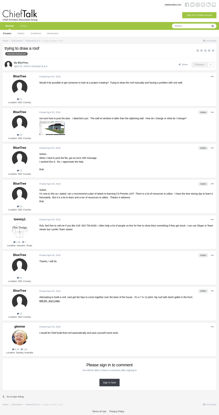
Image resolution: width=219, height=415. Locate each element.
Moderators (53, 33)
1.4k (16, 242)
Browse (10, 27)
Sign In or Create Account (199, 15)
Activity (23, 26)
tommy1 (19, 219)
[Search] (190, 26)
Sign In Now (109, 382)
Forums (7, 33)
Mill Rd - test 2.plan (49, 301)
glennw (19, 326)
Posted (50, 76)
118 (24, 349)
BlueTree (23, 62)
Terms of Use (99, 411)
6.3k (15, 349)
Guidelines (36, 33)
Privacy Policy (116, 411)
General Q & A (39, 66)
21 (19, 99)
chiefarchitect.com (173, 5)
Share (183, 64)
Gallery (20, 33)
